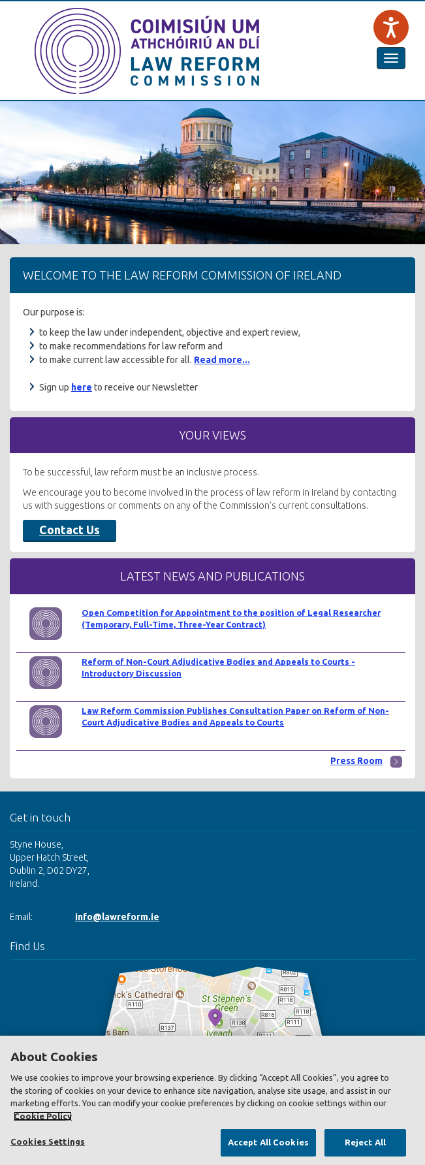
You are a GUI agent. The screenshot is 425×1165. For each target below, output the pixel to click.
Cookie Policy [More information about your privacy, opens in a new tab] (43, 1116)
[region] (212, 1100)
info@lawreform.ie (117, 917)
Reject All (365, 1142)
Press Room (356, 761)
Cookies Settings (47, 1141)
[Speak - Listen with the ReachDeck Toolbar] (391, 27)
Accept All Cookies (268, 1142)
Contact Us (69, 529)
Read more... (222, 360)
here (81, 387)
